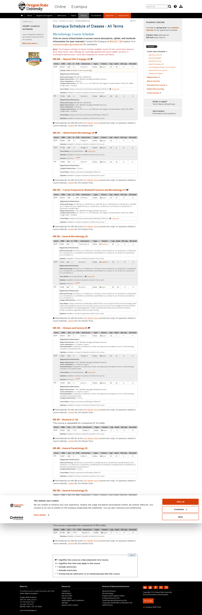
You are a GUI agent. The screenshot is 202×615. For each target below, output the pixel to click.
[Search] (169, 6)
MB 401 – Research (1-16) (65, 419)
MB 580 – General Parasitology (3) (70, 490)
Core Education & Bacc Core (162, 67)
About (29, 15)
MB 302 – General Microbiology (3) (70, 236)
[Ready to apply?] (163, 103)
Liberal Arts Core (158, 70)
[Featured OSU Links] (175, 6)
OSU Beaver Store (91, 123)
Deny (180, 609)
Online (60, 6)
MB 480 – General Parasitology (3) (70, 448)
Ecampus (79, 6)
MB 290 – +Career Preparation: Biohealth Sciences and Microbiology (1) (89, 189)
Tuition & (154, 93)
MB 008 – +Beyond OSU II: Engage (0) (71, 59)
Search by (155, 55)
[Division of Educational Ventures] (180, 6)
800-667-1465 (116, 41)
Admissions (61, 15)
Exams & (155, 89)
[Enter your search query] (157, 6)
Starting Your (157, 85)
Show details (40, 607)
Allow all (180, 593)
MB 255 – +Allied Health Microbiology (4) (73, 132)
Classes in (155, 73)
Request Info (124, 15)
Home (55, 21)
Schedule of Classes (66, 21)
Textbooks (115, 89)
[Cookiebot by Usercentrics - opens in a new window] (16, 610)
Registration (153, 77)
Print (133, 21)
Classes (84, 15)
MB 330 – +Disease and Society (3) (70, 328)
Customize (180, 601)
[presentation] (175, 6)
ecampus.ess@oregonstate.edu (68, 44)
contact (71, 125)
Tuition (73, 15)
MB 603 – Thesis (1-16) (64, 521)
